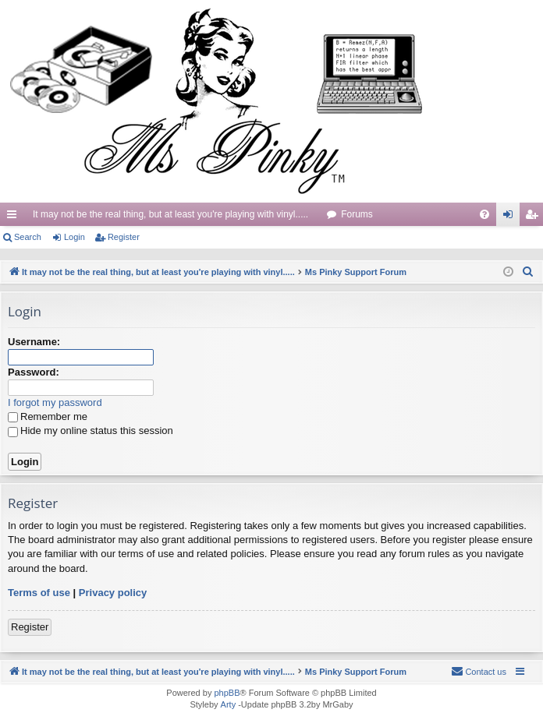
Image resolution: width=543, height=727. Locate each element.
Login (74, 237)
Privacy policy (113, 592)
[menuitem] (484, 214)
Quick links (14, 217)
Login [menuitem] (511, 217)
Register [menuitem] (535, 217)
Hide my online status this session (90, 430)
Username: (34, 342)
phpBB (227, 692)
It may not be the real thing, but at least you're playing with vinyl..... (170, 214)
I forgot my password (55, 402)
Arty (228, 704)
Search (27, 237)
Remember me (47, 416)
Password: (33, 372)
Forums (357, 214)
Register (124, 237)
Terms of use (39, 592)
